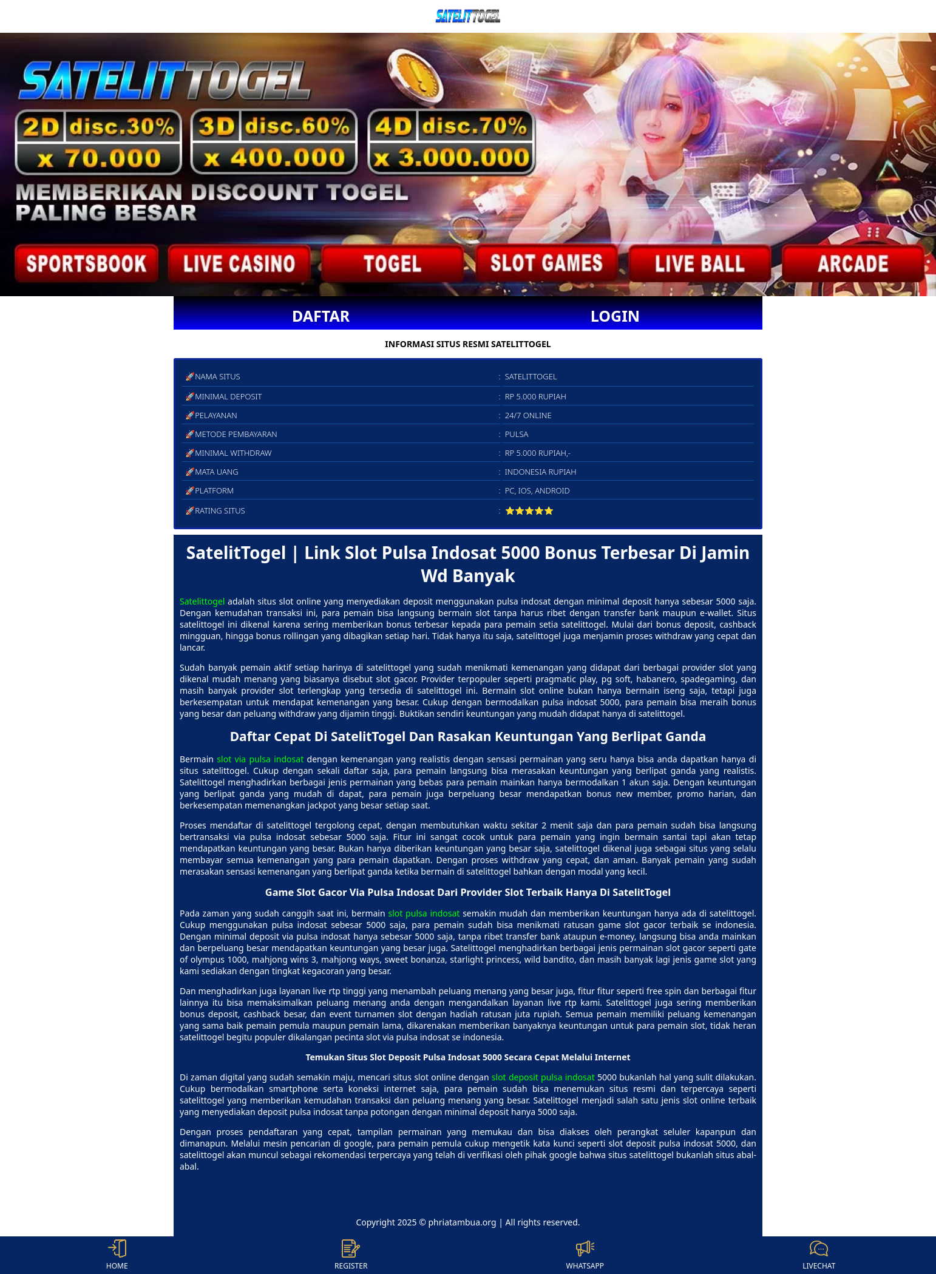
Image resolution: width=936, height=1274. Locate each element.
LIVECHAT (818, 1255)
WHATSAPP (585, 1255)
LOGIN (615, 315)
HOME (117, 1255)
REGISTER (350, 1255)
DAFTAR (321, 315)
